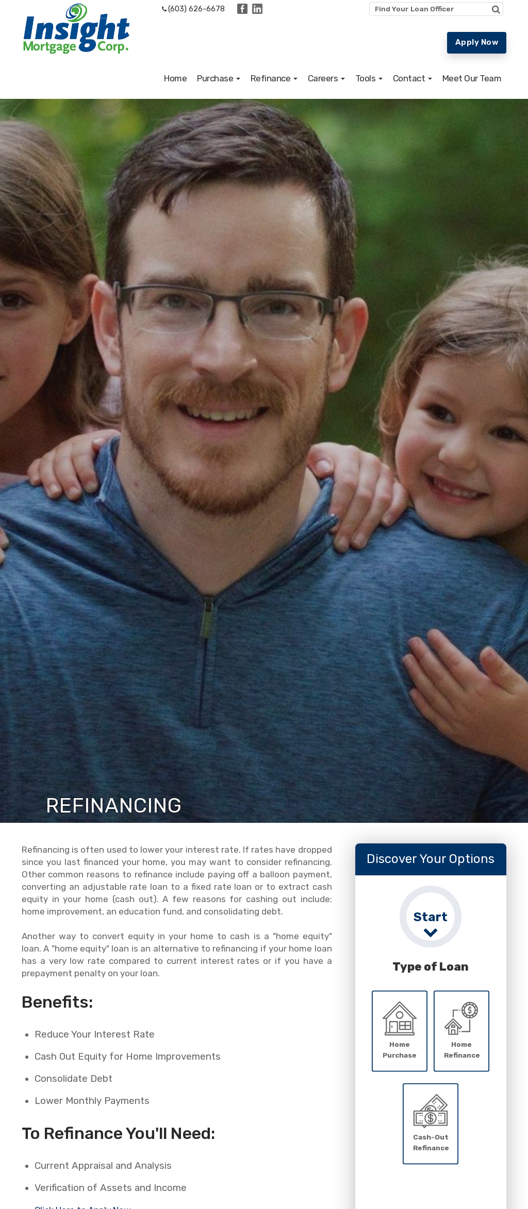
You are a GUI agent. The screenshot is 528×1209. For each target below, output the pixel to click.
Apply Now (477, 42)
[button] (218, 94)
